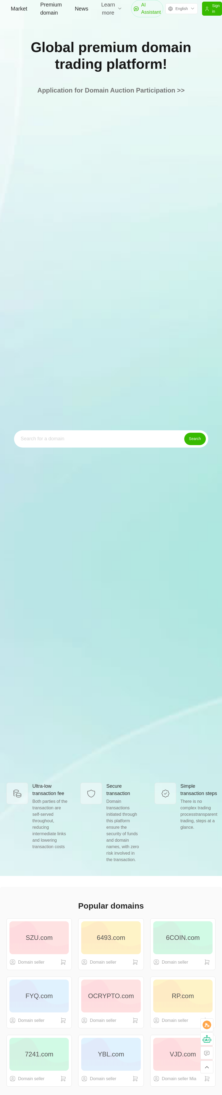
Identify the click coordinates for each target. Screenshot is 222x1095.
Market (19, 9)
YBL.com (111, 1054)
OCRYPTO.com (111, 996)
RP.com (183, 996)
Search (195, 438)
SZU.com (39, 937)
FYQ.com (39, 996)
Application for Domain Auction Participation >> (111, 90)
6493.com (111, 937)
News (81, 9)
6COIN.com (183, 937)
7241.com (39, 1054)
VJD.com (183, 1054)
